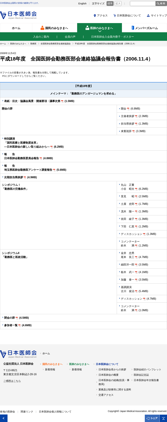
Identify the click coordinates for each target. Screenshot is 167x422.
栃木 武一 (127, 272)
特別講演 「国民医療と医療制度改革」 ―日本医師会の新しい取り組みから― (27, 142)
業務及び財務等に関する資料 (115, 389)
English (82, 3)
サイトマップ (159, 15)
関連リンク (27, 411)
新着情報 (50, 369)
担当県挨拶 (127, 123)
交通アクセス (106, 395)
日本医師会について (129, 15)
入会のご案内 (41, 36)
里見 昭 (127, 196)
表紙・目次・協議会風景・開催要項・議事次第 (32, 101)
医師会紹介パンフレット (147, 369)
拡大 (118, 3)
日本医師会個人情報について (55, 411)
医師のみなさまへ (79, 364)
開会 (123, 108)
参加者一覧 (11, 325)
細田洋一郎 (127, 264)
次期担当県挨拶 (13, 177)
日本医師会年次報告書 (146, 380)
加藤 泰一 (127, 279)
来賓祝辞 (126, 131)
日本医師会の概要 (109, 375)
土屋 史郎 (127, 203)
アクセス (102, 15)
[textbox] (143, 3)
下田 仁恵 (127, 226)
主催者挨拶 (127, 116)
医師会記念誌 (141, 375)
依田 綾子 (127, 219)
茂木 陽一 (127, 211)
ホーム (46, 353)
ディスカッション (131, 234)
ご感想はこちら (12, 381)
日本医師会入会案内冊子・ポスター (112, 36)
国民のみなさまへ (52, 364)
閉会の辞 (9, 317)
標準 (110, 3)
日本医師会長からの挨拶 (112, 369)
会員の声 (70, 36)
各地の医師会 (7, 411)
